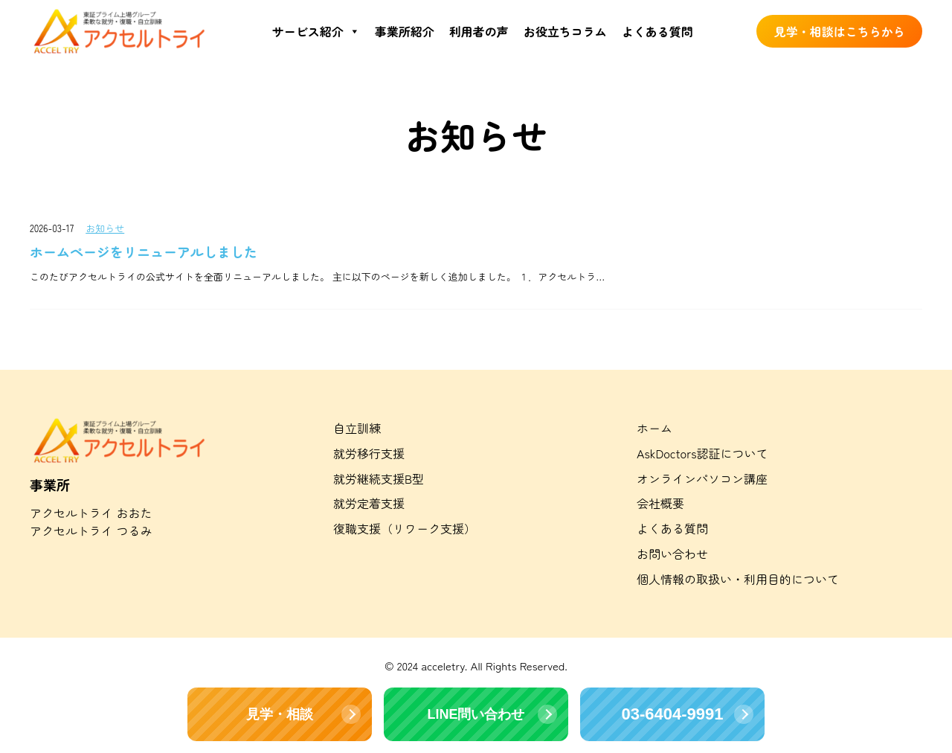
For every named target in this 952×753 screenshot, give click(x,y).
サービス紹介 (316, 31)
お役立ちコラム (565, 31)
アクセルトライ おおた (91, 513)
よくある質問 (657, 31)
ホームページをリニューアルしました (143, 252)
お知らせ (105, 228)
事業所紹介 (404, 31)
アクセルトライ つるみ (91, 530)
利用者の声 (479, 31)
